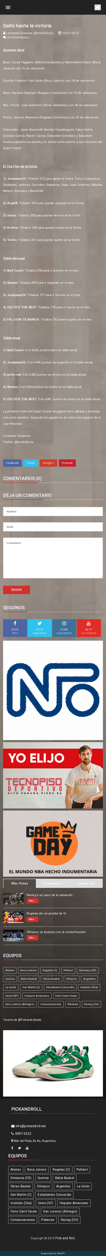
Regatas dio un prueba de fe (46, 913)
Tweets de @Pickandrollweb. (22, 1019)
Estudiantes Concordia (60, 987)
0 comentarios (19, 37)
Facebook (12, 462)
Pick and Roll (65, 1238)
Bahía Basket (29, 978)
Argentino (89, 978)
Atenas (9, 970)
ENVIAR (16, 589)
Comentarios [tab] (53, 883)
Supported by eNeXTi (53, 1253)
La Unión (10, 987)
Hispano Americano (37, 995)
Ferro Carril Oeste (66, 995)
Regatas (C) (50, 970)
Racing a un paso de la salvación (50, 895)
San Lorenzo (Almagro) (19, 1004)
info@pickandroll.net (28, 1126)
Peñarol (68, 970)
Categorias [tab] (86, 883)
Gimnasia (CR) (88, 970)
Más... (32, 900)
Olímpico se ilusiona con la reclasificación (56, 932)
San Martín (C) (31, 987)
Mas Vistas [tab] (19, 883)
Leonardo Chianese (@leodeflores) (30, 33)
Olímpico (71, 978)
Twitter (30, 462)
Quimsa (10, 978)
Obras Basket (51, 978)
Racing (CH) (91, 1004)
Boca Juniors (28, 970)
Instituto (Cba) (89, 987)
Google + (48, 462)
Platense (72, 1004)
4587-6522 (21, 1134)
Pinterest (67, 462)
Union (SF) (11, 995)
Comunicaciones (50, 1004)
